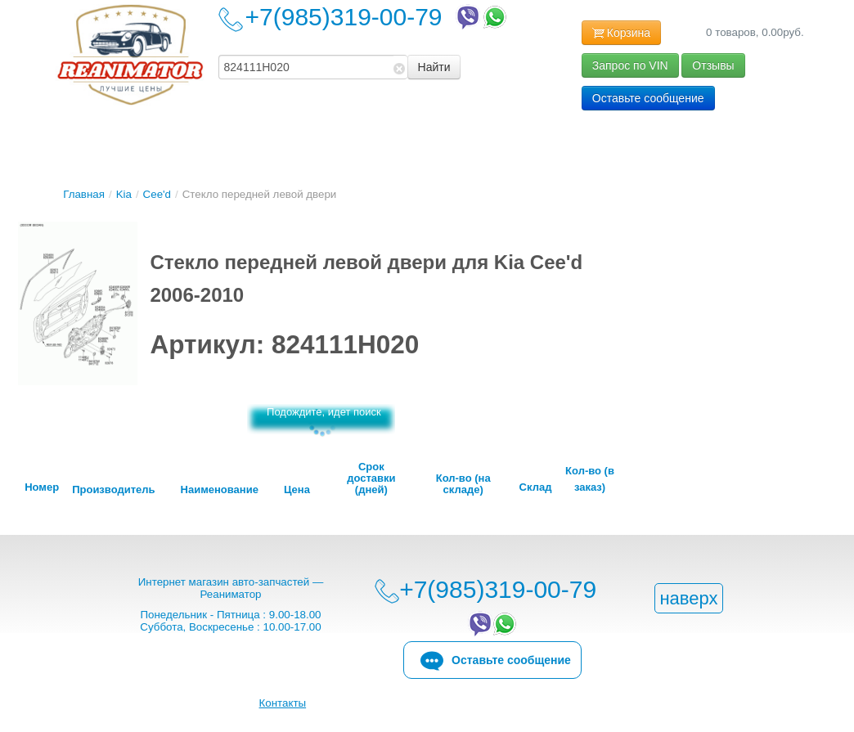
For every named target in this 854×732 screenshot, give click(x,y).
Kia (124, 194)
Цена (297, 490)
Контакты (283, 703)
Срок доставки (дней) (371, 478)
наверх (688, 598)
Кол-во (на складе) (463, 484)
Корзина (621, 33)
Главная (84, 194)
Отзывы (713, 65)
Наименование (219, 490)
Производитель (113, 490)
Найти (434, 67)
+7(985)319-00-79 (377, 16)
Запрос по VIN (630, 65)
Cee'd (157, 194)
